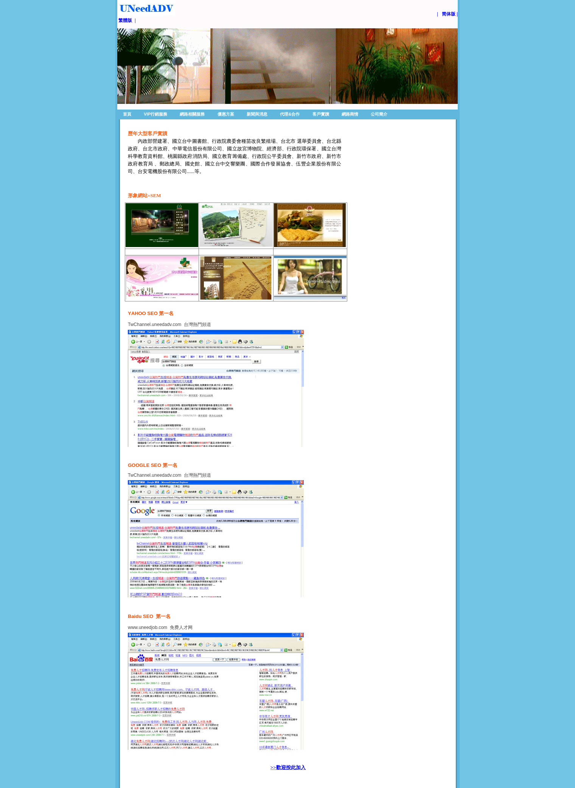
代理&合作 (290, 114)
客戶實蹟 (320, 114)
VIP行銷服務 (155, 114)
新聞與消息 (257, 114)
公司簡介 (379, 114)
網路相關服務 (192, 114)
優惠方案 (226, 114)
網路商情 (350, 114)
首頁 (127, 114)
